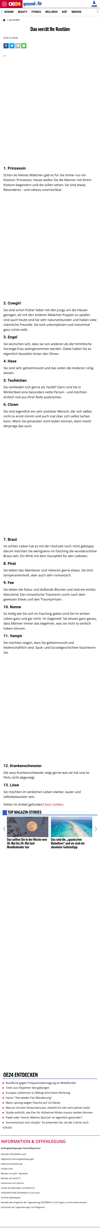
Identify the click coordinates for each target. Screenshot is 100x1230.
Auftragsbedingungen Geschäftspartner (21, 1148)
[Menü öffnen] (4, 4)
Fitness (36, 11)
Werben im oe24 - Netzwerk (14, 1173)
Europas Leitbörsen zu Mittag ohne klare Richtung (36, 1093)
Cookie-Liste (7, 1168)
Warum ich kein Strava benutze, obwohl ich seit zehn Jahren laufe (46, 1108)
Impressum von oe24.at (12, 1183)
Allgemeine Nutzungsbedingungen (17, 1159)
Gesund (9, 11)
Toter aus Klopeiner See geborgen (26, 1088)
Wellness (51, 11)
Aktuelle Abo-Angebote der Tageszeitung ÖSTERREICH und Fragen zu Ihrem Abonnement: (44, 1202)
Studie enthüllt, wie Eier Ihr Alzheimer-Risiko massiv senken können (48, 1112)
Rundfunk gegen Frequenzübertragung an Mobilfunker (39, 1083)
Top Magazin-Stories (24, 813)
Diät (64, 11)
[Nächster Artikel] (94, 829)
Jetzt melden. (54, 804)
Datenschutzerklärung (11, 1163)
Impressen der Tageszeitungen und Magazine (23, 1207)
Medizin (76, 11)
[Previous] (3, 12)
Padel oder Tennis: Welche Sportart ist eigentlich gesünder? (42, 1117)
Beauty (22, 11)
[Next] (97, 12)
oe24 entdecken (20, 1075)
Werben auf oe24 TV (10, 1178)
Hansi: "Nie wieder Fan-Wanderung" (27, 1098)
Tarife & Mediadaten (11, 1197)
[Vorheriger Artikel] (6, 829)
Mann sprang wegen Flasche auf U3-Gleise (31, 1103)
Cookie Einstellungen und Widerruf (17, 1187)
